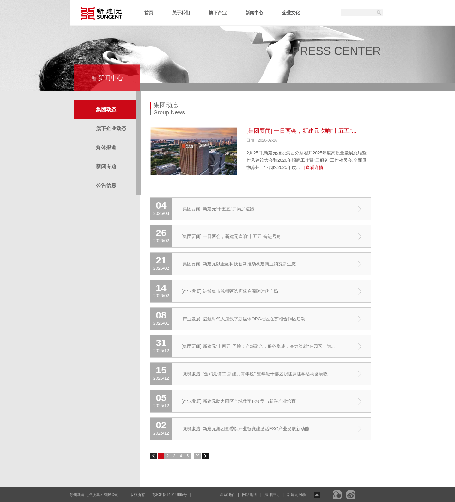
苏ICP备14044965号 (169, 495)
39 (197, 456)
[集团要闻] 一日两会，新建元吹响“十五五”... (301, 131)
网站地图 (249, 495)
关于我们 (181, 12)
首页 (148, 12)
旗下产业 (218, 12)
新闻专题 (106, 166)
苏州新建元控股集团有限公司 (94, 495)
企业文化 (291, 12)
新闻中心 (254, 12)
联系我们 (227, 495)
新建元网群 (296, 495)
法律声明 (272, 495)
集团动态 (106, 109)
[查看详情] (314, 167)
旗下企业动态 (111, 128)
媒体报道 (106, 147)
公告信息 (106, 185)
